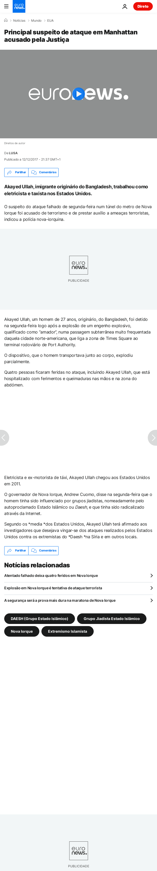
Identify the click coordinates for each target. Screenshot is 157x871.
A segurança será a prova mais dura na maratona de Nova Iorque (60, 600)
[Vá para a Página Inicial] (19, 6)
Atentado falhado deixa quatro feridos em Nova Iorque (51, 575)
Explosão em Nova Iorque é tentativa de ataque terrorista (53, 588)
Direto (143, 6)
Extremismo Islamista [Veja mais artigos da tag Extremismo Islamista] (67, 631)
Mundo (36, 20)
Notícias (19, 20)
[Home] (5, 20)
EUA (50, 20)
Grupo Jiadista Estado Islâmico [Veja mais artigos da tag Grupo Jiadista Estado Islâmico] (112, 618)
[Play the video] (78, 94)
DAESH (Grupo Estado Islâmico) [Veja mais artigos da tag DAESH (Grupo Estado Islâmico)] (39, 618)
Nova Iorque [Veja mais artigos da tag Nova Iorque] (22, 631)
